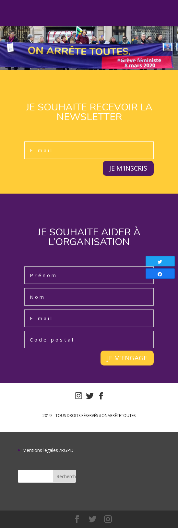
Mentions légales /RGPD (48, 450)
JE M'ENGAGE (127, 358)
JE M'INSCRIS (128, 168)
